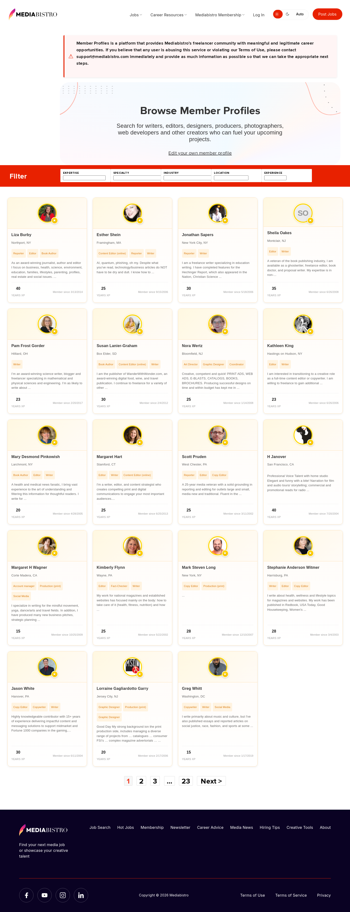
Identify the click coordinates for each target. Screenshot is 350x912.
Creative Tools (300, 827)
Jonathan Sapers (198, 235)
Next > (211, 780)
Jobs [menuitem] (134, 14)
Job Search (100, 827)
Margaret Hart (109, 457)
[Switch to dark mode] (288, 14)
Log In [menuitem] (258, 14)
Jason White (22, 688)
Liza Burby (21, 235)
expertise (71, 173)
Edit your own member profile (200, 152)
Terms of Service (291, 895)
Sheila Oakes (279, 233)
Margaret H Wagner (29, 567)
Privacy (324, 895)
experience (273, 173)
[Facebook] (26, 895)
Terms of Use (252, 895)
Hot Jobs (125, 827)
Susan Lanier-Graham (117, 346)
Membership (152, 827)
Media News (241, 827)
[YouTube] (44, 895)
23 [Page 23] (186, 780)
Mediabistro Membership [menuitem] (218, 14)
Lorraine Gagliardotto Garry (123, 688)
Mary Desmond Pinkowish (35, 457)
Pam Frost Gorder (28, 346)
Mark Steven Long (199, 567)
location (221, 173)
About (325, 827)
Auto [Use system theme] (300, 14)
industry (171, 173)
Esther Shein (109, 235)
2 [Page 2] (141, 780)
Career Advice (210, 827)
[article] (47, 250)
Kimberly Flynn (111, 567)
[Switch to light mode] (278, 14)
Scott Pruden (194, 457)
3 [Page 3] (155, 780)
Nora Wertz (192, 346)
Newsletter (180, 827)
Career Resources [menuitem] (167, 14)
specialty (121, 173)
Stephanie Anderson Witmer (293, 567)
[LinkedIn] (81, 895)
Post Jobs (327, 14)
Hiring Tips (270, 827)
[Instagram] (63, 895)
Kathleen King (280, 346)
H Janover (276, 457)
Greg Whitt (192, 688)
